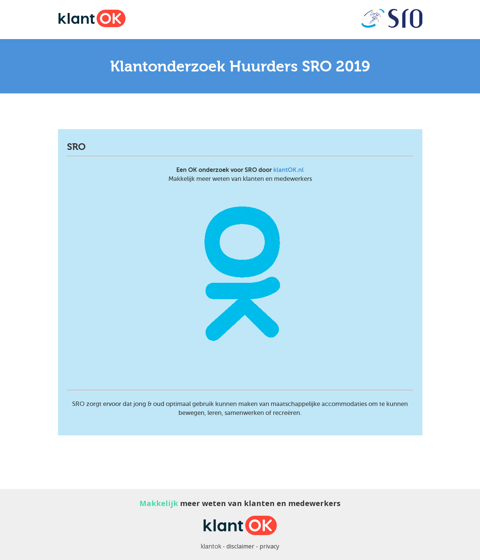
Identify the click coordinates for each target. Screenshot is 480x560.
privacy (269, 546)
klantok (211, 546)
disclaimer (240, 546)
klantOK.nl (288, 169)
